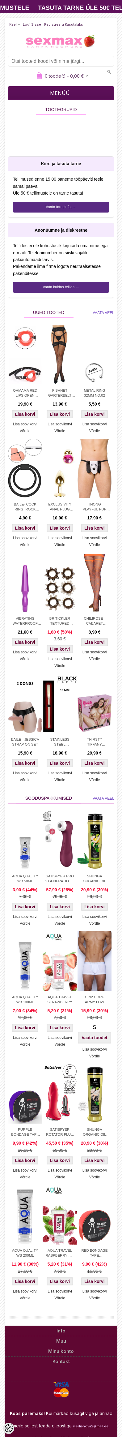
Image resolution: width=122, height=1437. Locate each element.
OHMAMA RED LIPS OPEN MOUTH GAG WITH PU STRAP (25, 393)
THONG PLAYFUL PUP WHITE (95, 507)
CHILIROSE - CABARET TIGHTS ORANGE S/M (94, 621)
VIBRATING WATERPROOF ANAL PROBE (25, 621)
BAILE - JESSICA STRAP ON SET (25, 742)
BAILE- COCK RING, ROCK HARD (25, 507)
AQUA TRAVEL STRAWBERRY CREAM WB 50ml (60, 1000)
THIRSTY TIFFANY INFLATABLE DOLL (94, 742)
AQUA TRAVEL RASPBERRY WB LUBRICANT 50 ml (59, 1253)
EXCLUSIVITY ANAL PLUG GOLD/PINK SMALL (59, 507)
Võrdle (25, 431)
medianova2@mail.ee (90, 1426)
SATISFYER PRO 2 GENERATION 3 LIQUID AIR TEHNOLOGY (59, 879)
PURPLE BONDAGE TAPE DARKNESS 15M (25, 1133)
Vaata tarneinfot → (61, 207)
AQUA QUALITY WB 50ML (25, 878)
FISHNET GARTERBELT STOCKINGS (60, 393)
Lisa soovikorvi (25, 424)
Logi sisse (32, 24)
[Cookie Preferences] (8, 1428)
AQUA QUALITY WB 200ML (25, 1253)
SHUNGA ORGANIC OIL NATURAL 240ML (95, 1133)
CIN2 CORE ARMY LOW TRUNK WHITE (94, 1000)
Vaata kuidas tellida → (61, 287)
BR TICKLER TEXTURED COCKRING (59, 621)
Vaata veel (103, 313)
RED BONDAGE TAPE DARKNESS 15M (94, 1253)
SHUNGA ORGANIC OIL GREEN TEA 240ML (94, 879)
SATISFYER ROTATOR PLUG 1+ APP (60, 1133)
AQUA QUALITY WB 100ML (25, 999)
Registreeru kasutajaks (63, 24)
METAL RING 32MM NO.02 (94, 393)
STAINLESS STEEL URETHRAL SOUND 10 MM (60, 742)
